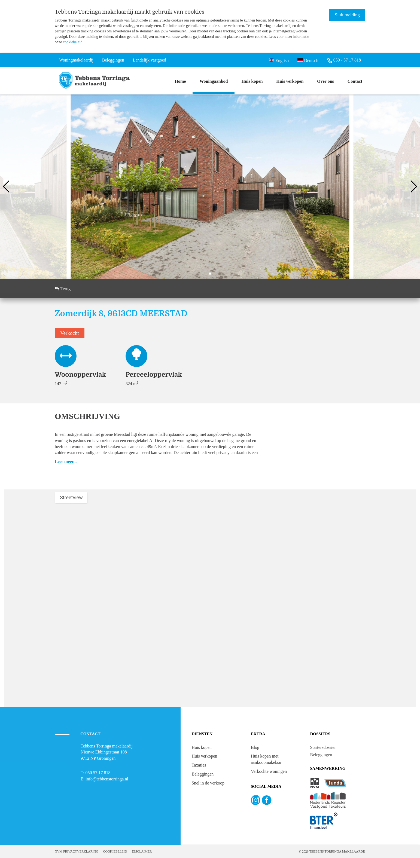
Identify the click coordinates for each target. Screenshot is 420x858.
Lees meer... (66, 461)
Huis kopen (252, 81)
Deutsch (307, 60)
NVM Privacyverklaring (76, 851)
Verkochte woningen (269, 771)
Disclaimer (142, 851)
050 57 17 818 (97, 772)
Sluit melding (347, 14)
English (279, 60)
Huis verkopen (289, 81)
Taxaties (199, 765)
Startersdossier (323, 747)
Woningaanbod (213, 81)
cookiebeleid (73, 42)
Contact (355, 81)
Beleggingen (203, 774)
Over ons (325, 81)
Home (180, 81)
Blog (255, 747)
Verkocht (69, 333)
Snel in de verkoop (208, 783)
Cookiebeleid (115, 851)
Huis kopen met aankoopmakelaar (266, 759)
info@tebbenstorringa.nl (107, 779)
